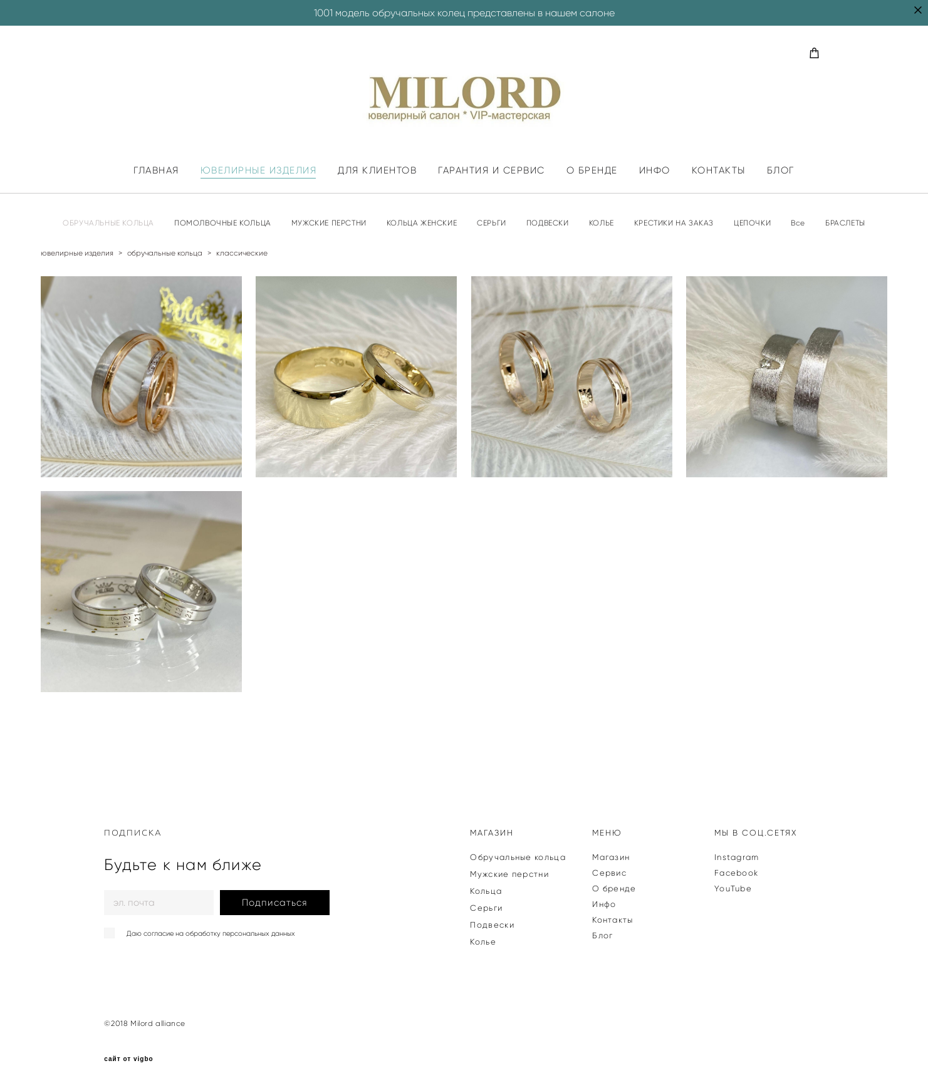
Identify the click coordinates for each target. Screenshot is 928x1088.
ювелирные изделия (77, 252)
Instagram (736, 857)
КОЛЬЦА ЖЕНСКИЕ (422, 222)
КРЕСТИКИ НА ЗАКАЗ (674, 222)
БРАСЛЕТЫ (845, 222)
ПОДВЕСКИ (547, 222)
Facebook (736, 873)
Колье (483, 941)
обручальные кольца (164, 252)
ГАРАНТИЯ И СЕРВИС (491, 170)
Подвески (492, 925)
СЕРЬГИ (491, 222)
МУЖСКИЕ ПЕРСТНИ (329, 222)
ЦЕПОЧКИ (752, 222)
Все (798, 222)
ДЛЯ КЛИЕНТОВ (377, 170)
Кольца (486, 891)
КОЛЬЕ (601, 222)
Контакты (612, 920)
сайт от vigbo (128, 1059)
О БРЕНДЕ (592, 170)
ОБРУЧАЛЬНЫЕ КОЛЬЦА (108, 222)
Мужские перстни (509, 874)
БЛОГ (781, 170)
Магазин (611, 857)
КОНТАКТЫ (719, 170)
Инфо (604, 904)
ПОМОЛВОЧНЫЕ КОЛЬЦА (222, 222)
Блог (602, 935)
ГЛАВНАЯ (156, 170)
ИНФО (654, 170)
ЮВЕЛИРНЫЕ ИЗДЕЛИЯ (259, 170)
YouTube (733, 888)
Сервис (609, 873)
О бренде (614, 888)
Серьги (486, 908)
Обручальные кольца (517, 857)
